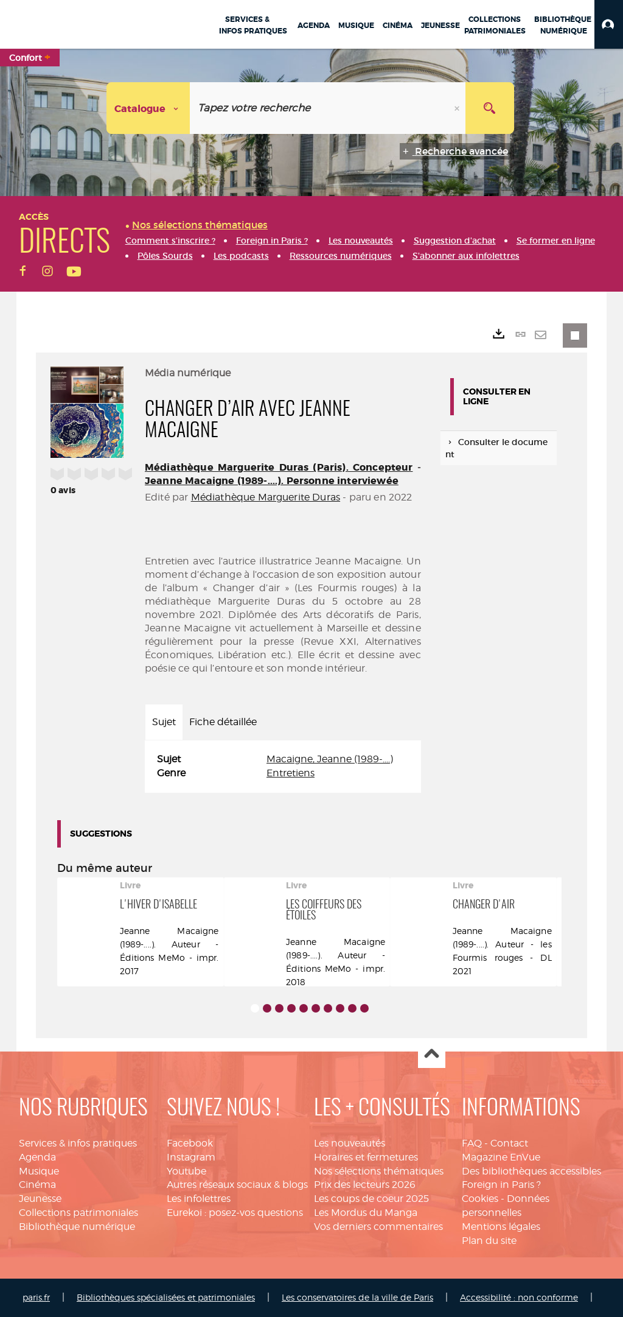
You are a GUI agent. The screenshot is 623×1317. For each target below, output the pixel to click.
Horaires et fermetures (366, 1157)
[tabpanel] (283, 767)
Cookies (480, 1198)
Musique (39, 1171)
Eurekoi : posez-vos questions (235, 1212)
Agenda (37, 1157)
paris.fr (36, 1297)
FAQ (472, 1143)
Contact (509, 1143)
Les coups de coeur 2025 (371, 1198)
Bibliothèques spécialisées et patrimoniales (166, 1297)
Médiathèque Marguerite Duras (265, 497)
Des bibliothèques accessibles (531, 1171)
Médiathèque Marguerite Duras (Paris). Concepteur (278, 467)
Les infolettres (199, 1198)
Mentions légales (501, 1226)
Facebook (190, 1143)
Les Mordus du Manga (365, 1212)
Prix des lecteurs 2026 (365, 1184)
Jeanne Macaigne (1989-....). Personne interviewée (272, 480)
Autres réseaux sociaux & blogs (237, 1184)
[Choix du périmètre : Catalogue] (148, 108)
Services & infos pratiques (78, 1143)
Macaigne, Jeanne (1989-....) (329, 759)
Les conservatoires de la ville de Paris (357, 1297)
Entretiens (290, 773)
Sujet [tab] (164, 722)
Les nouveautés (349, 1143)
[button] (608, 24)
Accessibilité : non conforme (519, 1297)
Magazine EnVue (501, 1157)
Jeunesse (40, 1198)
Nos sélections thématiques (379, 1171)
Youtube (186, 1171)
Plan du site (489, 1240)
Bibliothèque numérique (77, 1226)
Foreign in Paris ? (501, 1184)
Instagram (191, 1157)
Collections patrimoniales (78, 1212)
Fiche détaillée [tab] (223, 722)
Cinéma (37, 1184)
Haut (431, 1055)
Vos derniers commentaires (378, 1226)
